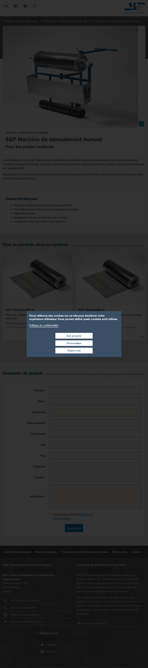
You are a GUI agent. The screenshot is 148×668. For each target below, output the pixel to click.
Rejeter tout (74, 350)
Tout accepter (74, 335)
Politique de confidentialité (43, 325)
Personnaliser (74, 343)
